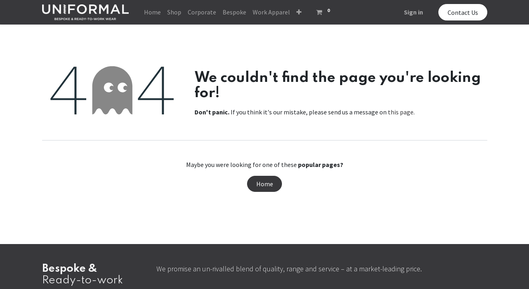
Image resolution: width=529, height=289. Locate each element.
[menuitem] (152, 12)
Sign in (413, 12)
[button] (299, 12)
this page (400, 112)
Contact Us (463, 12)
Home (264, 184)
